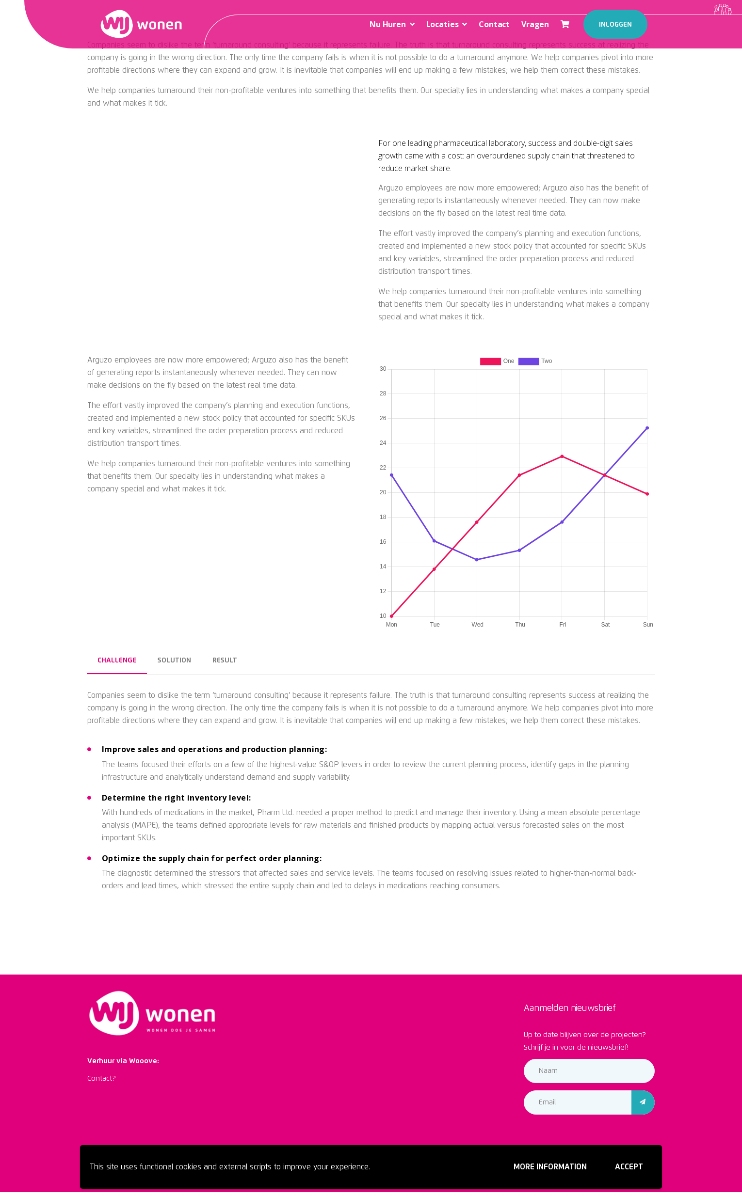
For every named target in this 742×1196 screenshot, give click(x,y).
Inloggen (615, 24)
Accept (629, 1167)
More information (550, 1167)
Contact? (101, 1078)
